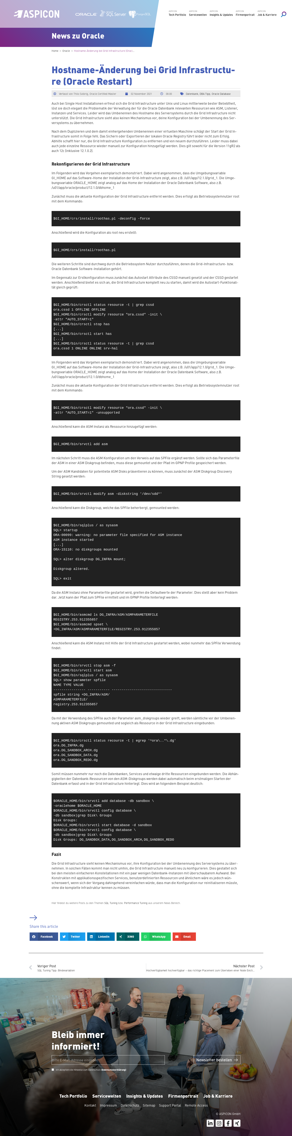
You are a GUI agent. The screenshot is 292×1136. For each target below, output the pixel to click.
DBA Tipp (205, 94)
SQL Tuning (111, 903)
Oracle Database (221, 94)
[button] (44, 936)
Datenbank (192, 94)
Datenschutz (130, 1105)
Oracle (66, 51)
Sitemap (149, 1105)
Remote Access (196, 1105)
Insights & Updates (144, 1096)
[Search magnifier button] (283, 14)
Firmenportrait (183, 1096)
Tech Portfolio (73, 1096)
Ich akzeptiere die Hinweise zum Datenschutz (91, 1070)
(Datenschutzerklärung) (113, 1069)
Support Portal (170, 1105)
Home (55, 51)
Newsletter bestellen (217, 1059)
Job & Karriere (218, 1096)
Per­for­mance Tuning (135, 903)
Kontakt (90, 1105)
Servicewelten (106, 1096)
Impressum (108, 1105)
